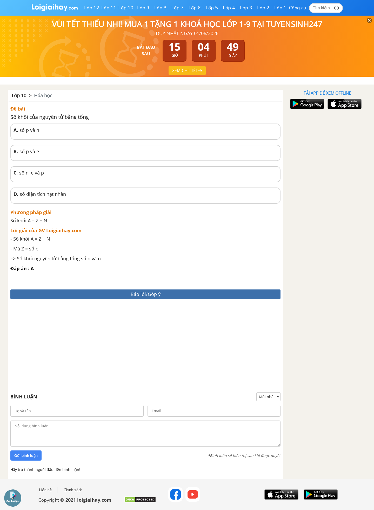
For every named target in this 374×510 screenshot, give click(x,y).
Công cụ (297, 8)
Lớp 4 (229, 8)
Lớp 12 (91, 8)
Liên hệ (45, 490)
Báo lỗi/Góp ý (146, 294)
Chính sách (73, 490)
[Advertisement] (145, 343)
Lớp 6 (195, 8)
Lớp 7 (177, 8)
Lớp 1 (280, 8)
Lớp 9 (143, 8)
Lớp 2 (263, 8)
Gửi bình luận (26, 456)
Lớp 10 (125, 8)
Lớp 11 (108, 8)
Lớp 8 (160, 8)
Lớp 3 (246, 8)
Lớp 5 (212, 8)
